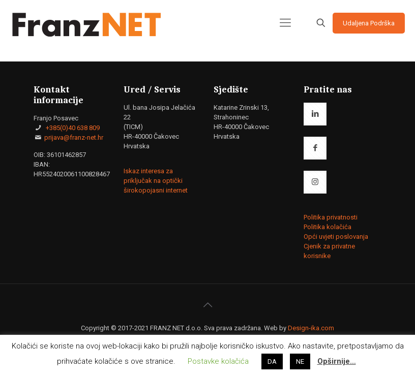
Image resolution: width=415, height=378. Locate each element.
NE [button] (300, 361)
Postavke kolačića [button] (218, 361)
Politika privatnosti (331, 217)
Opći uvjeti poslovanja (336, 236)
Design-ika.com (311, 328)
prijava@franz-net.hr (73, 137)
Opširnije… (336, 361)
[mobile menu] (285, 23)
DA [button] (272, 361)
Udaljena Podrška (369, 23)
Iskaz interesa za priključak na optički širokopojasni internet (156, 180)
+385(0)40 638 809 (72, 128)
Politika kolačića (327, 227)
